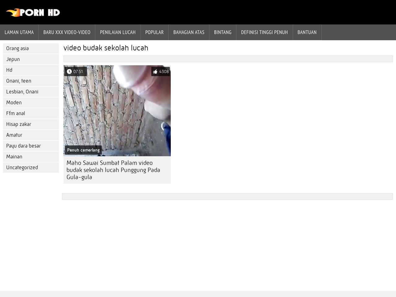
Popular (154, 32)
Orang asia (17, 48)
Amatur (14, 135)
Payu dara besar (23, 146)
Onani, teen (18, 81)
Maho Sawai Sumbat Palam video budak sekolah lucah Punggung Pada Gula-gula (113, 170)
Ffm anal (15, 113)
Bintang (222, 32)
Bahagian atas (188, 32)
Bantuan (307, 32)
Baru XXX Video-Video (66, 32)
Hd (9, 70)
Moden (14, 102)
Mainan (14, 157)
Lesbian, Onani (22, 92)
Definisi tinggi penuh (264, 32)
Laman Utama (19, 32)
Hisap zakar (18, 124)
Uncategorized (22, 167)
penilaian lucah (118, 32)
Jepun (13, 59)
